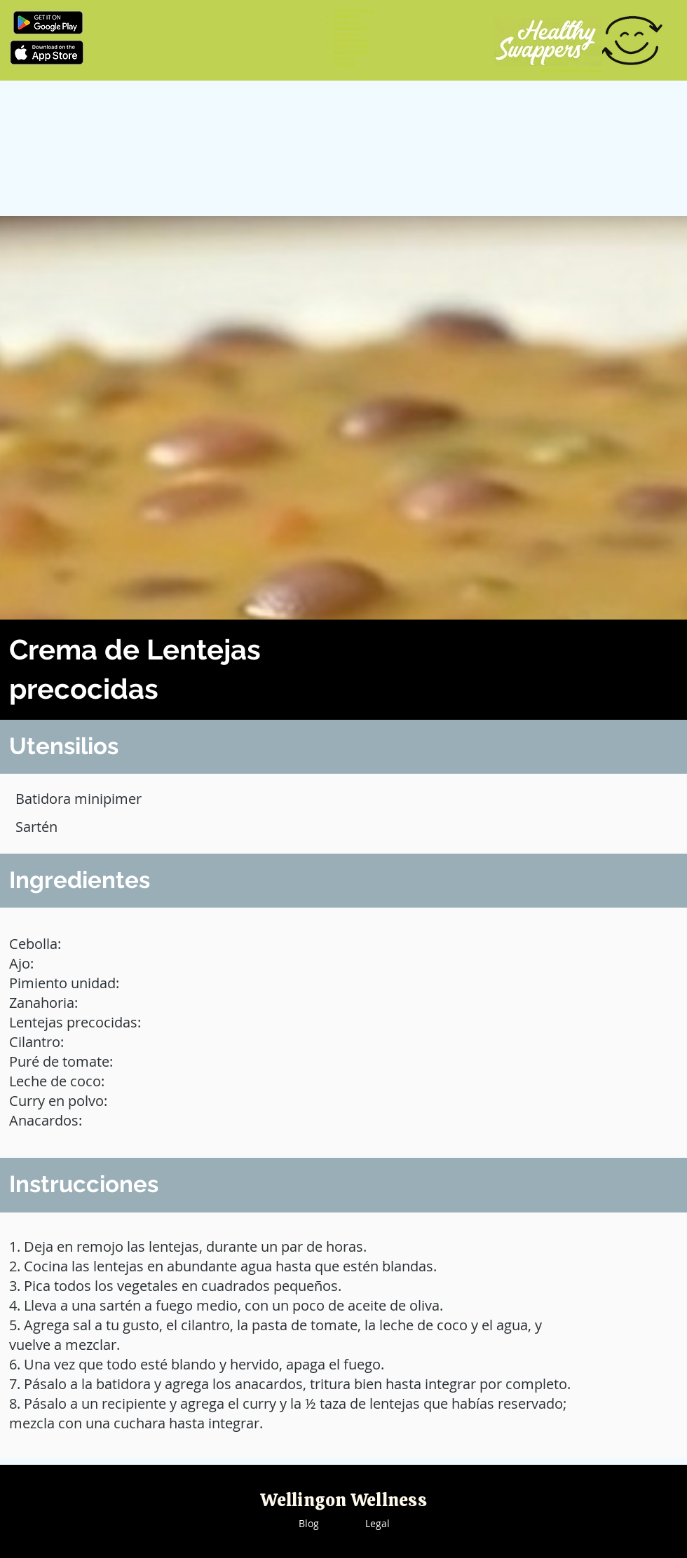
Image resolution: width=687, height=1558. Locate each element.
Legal (377, 1523)
